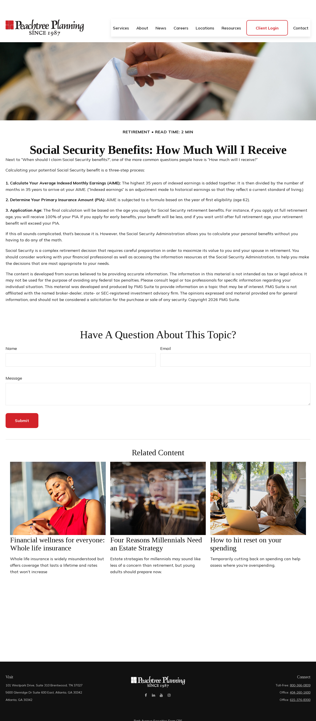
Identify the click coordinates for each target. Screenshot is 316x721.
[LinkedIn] (154, 684)
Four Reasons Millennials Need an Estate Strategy (156, 530)
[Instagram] (169, 684)
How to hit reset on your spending (246, 530)
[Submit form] (22, 407)
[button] (121, 14)
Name (11, 335)
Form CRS (175, 707)
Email (165, 335)
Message (14, 364)
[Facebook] (146, 684)
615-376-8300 (300, 686)
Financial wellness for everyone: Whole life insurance (57, 530)
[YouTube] (161, 684)
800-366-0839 (300, 672)
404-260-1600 (300, 679)
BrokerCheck (199, 715)
